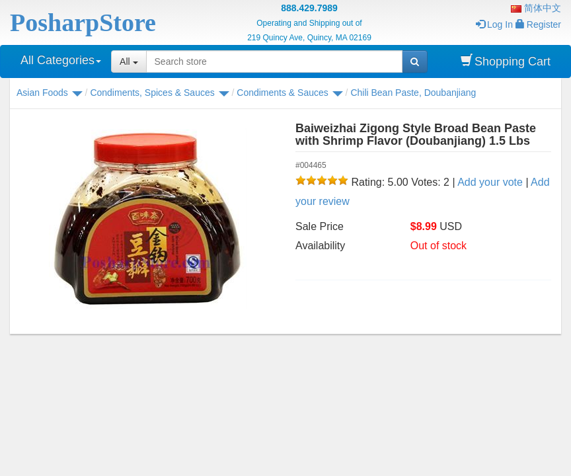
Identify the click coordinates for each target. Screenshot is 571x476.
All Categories (60, 60)
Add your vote (490, 182)
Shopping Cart (506, 61)
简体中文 (536, 8)
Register (538, 24)
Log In (494, 24)
